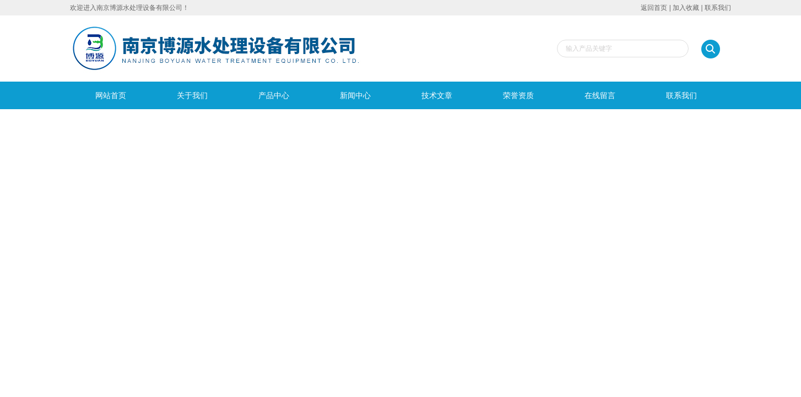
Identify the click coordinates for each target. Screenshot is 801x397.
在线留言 (599, 95)
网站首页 (110, 95)
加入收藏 (686, 8)
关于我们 (192, 95)
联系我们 (718, 8)
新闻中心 (355, 95)
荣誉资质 (518, 95)
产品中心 (273, 95)
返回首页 (654, 8)
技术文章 (436, 95)
